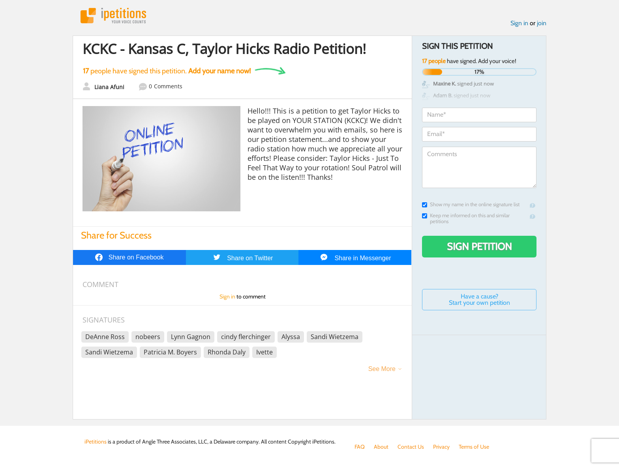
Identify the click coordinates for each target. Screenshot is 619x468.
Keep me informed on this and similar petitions (466, 218)
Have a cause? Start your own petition (479, 299)
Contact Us (411, 446)
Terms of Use (474, 446)
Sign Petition (479, 246)
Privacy (441, 446)
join (541, 23)
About (381, 446)
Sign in (519, 23)
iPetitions (113, 15)
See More (382, 368)
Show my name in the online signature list (471, 204)
